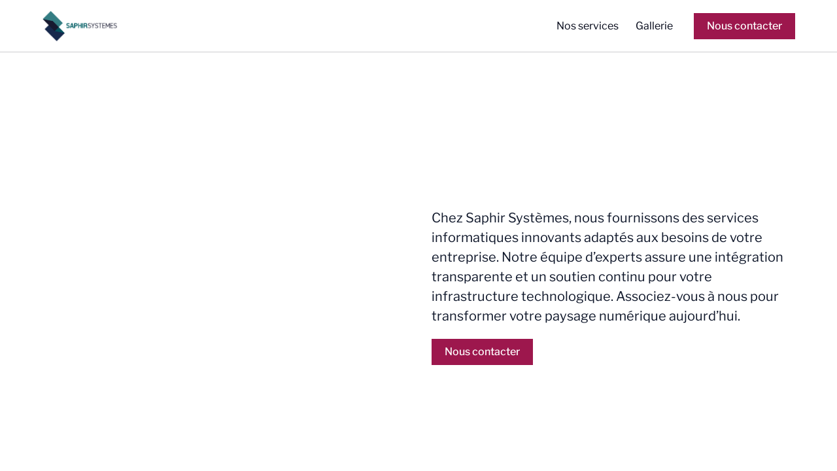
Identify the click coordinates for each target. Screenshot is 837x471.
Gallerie (654, 26)
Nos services (587, 26)
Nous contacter (744, 26)
